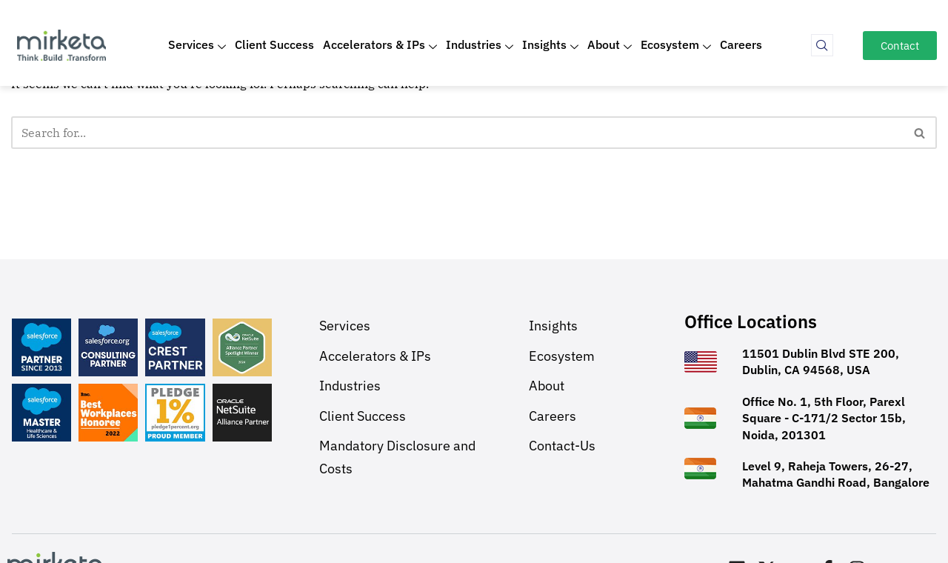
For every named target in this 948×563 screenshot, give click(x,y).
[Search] (457, 132)
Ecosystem (676, 45)
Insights (550, 45)
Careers (741, 44)
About (609, 45)
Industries (479, 45)
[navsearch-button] (822, 45)
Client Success (274, 44)
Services (197, 45)
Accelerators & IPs (380, 45)
